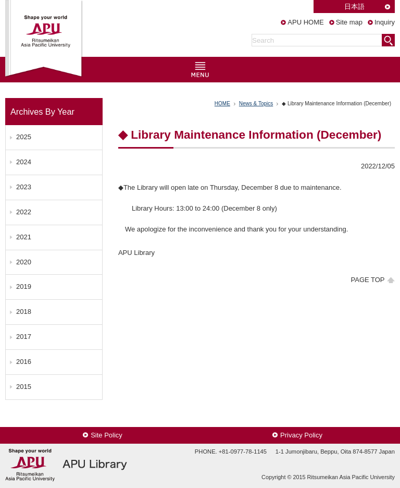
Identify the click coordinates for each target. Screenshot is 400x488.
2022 (23, 212)
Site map (349, 22)
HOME (222, 103)
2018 (23, 311)
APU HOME (305, 22)
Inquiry (384, 22)
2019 (23, 286)
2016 (23, 361)
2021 (23, 237)
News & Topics (256, 103)
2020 (23, 262)
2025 (23, 137)
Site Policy (106, 435)
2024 (23, 162)
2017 (23, 336)
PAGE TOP (368, 280)
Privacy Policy (301, 435)
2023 (23, 187)
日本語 (354, 6)
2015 (23, 387)
